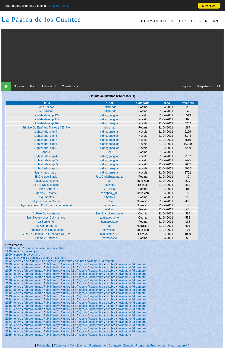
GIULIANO (109, 188)
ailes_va (109, 127)
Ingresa (187, 86)
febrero (28, 264)
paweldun (109, 229)
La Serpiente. (46, 221)
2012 (8, 293)
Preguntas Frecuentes (150, 345)
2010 (8, 286)
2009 (8, 283)
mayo (56, 264)
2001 (8, 257)
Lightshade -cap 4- (46, 156)
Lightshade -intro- (46, 172)
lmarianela (109, 205)
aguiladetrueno (109, 217)
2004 (8, 267)
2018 (8, 312)
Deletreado (109, 107)
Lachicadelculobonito (109, 213)
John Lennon (46, 107)
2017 (8, 309)
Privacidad (44, 345)
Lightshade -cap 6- (46, 143)
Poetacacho (109, 238)
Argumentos (46, 197)
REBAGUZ (109, 152)
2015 (8, 302)
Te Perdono (46, 111)
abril (26, 261)
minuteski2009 (109, 233)
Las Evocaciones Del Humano (46, 217)
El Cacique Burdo (46, 176)
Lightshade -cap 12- (46, 115)
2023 (8, 328)
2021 (8, 321)
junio (37, 251)
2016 (8, 305)
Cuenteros (70, 86)
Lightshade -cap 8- (46, 135)
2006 (8, 273)
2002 (8, 261)
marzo (18, 248)
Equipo (128, 345)
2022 (8, 325)
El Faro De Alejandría (46, 213)
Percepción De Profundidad (46, 229)
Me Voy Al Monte (46, 193)
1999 (8, 251)
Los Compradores (46, 225)
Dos (46, 209)
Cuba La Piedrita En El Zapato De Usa (46, 233)
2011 (8, 289)
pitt (109, 180)
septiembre (21, 254)
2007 (8, 277)
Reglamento (97, 345)
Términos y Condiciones (70, 345)
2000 (8, 254)
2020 (8, 318)
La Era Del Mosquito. (46, 184)
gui (109, 225)
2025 (8, 334)
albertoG (109, 197)
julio (25, 257)
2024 (8, 331)
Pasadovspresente (46, 180)
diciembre (58, 248)
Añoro (46, 152)
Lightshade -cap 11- (46, 119)
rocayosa (109, 184)
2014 (8, 299)
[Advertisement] (112, 55)
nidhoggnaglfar (109, 115)
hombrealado (109, 221)
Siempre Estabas (46, 238)
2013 (8, 296)
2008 (8, 280)
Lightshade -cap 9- (46, 131)
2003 (8, 264)
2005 (8, 270)
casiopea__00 (109, 193)
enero (18, 251)
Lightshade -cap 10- (46, 123)
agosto (34, 257)
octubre (29, 248)
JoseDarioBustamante (109, 176)
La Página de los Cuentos (41, 19)
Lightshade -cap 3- (46, 160)
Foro (33, 86)
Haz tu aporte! (178, 345)
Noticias (19, 86)
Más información (60, 5)
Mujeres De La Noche (46, 201)
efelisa (109, 209)
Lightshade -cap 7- (46, 139)
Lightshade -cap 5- (46, 147)
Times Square (46, 188)
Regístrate (204, 86)
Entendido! (209, 5)
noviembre (43, 248)
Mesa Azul (49, 86)
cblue (109, 201)
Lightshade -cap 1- (46, 168)
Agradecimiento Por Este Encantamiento (46, 205)
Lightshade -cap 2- (46, 164)
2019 (8, 315)
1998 (8, 248)
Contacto (114, 345)
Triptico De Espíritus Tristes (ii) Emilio (46, 127)
